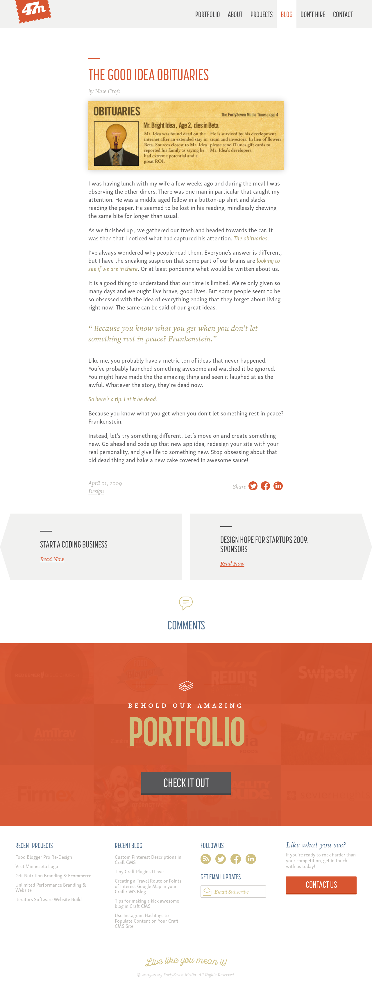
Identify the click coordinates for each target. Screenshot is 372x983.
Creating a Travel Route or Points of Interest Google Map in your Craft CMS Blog (148, 885)
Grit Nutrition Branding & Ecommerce (53, 875)
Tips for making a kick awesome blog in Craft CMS (147, 903)
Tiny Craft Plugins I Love (139, 871)
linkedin (251, 860)
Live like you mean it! (186, 961)
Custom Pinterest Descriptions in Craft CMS (148, 859)
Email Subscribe (231, 891)
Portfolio (207, 14)
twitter (220, 860)
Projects (262, 14)
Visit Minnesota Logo (36, 866)
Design (96, 491)
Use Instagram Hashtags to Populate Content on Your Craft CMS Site (146, 920)
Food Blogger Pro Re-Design (43, 856)
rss (206, 860)
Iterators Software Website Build (48, 899)
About (235, 14)
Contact (343, 14)
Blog (287, 14)
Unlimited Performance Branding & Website (50, 887)
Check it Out (186, 782)
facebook (235, 860)
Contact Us (321, 884)
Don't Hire (313, 14)
